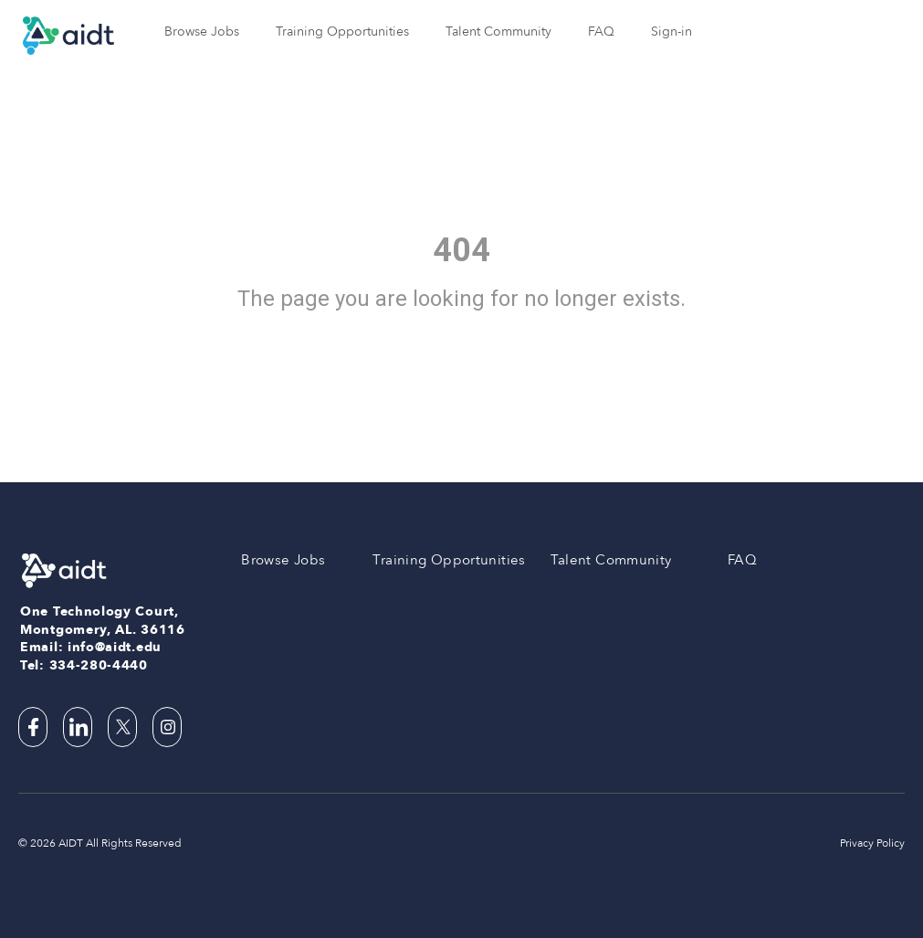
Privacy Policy (872, 843)
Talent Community (498, 31)
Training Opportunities (342, 31)
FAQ (601, 31)
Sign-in (671, 31)
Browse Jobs (201, 31)
